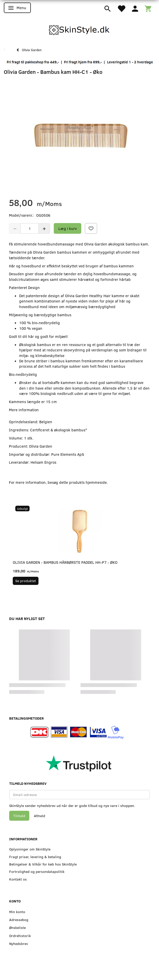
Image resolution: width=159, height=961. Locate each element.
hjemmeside (96, 482)
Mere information (24, 409)
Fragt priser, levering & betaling (35, 856)
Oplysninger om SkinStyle (29, 849)
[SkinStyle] (79, 29)
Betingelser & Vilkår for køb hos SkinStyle (43, 864)
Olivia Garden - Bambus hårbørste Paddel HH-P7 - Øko (65, 562)
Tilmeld (19, 815)
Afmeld (39, 815)
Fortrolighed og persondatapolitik (36, 871)
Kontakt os (18, 879)
